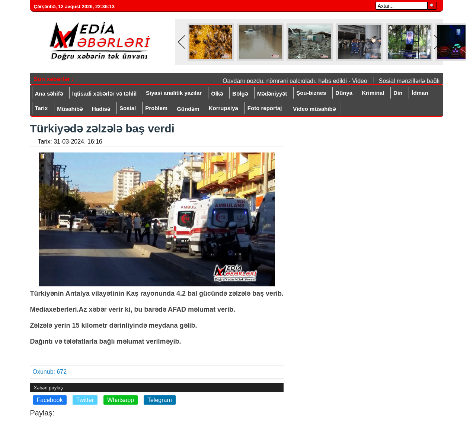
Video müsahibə (314, 109)
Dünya (343, 93)
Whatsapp (120, 400)
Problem (156, 108)
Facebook (50, 400)
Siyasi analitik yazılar (174, 93)
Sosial (127, 108)
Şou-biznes (311, 93)
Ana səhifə (49, 93)
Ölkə (217, 93)
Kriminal (373, 93)
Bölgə (239, 93)
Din (397, 93)
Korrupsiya (223, 108)
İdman (420, 93)
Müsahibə (70, 109)
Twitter (85, 400)
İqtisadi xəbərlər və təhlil (104, 93)
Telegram (159, 400)
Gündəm (188, 109)
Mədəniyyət (272, 93)
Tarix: (70, 141)
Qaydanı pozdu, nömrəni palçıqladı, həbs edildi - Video (296, 81)
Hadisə (101, 109)
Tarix (41, 108)
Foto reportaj (264, 108)
